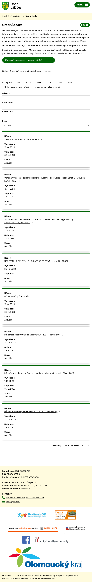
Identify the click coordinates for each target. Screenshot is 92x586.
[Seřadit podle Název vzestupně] (11, 93)
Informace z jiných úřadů (17, 87)
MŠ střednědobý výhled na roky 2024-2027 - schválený (34, 335)
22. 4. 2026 (9, 238)
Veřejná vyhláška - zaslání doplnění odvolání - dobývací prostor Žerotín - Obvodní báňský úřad (44, 180)
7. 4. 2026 (9, 231)
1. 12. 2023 (9, 381)
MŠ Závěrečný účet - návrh (19, 296)
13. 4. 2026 (9, 147)
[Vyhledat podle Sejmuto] (46, 116)
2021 (18, 82)
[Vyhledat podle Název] (46, 98)
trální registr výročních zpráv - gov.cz (29, 77)
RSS (85, 25)
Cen (58, 60)
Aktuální (8, 163)
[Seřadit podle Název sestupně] (11, 94)
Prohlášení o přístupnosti (54, 579)
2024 (49, 82)
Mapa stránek (72, 579)
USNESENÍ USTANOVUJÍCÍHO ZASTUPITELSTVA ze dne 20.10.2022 (38, 261)
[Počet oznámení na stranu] (85, 446)
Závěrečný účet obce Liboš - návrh (23, 139)
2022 (28, 82)
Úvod (4, 16)
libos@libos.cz (13, 501)
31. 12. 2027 (9, 389)
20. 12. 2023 (10, 343)
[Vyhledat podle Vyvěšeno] (46, 107)
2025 (59, 82)
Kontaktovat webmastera (31, 579)
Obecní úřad (15, 16)
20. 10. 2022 (10, 269)
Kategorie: (7, 82)
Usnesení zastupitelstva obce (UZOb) (28, 60)
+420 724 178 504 (35, 497)
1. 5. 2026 (8, 197)
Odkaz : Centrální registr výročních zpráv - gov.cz (26, 71)
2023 (38, 82)
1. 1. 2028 (8, 350)
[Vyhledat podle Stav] (46, 126)
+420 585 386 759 (15, 497)
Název (6, 93)
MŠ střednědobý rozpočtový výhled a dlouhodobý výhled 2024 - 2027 (41, 373)
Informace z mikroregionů (47, 87)
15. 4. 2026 (9, 189)
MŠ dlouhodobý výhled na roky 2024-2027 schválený (32, 412)
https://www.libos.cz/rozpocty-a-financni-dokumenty (55, 53)
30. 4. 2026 (9, 155)
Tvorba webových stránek (25, 582)
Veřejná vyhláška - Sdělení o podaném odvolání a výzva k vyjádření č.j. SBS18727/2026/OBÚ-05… (38, 222)
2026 (69, 82)
